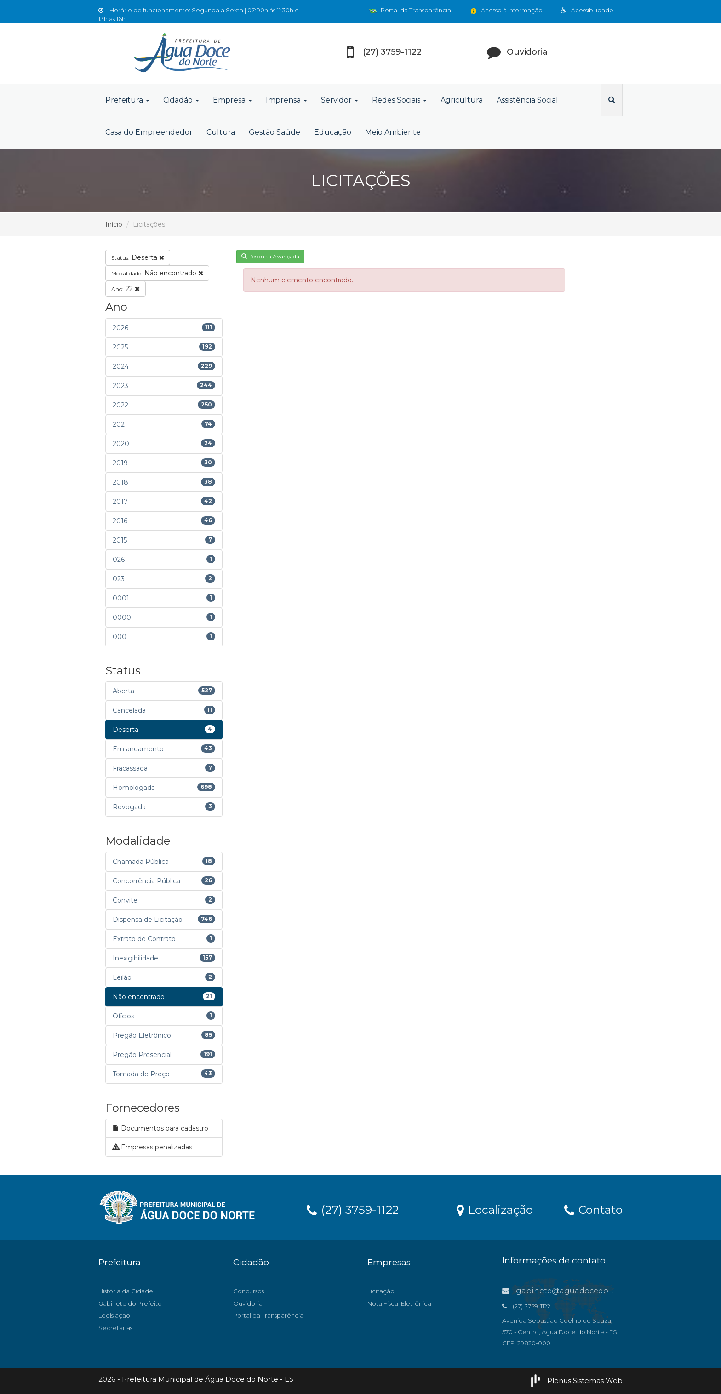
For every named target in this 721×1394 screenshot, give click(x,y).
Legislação (114, 1315)
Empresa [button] (232, 100)
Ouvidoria (248, 1303)
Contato (593, 1209)
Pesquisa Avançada (270, 256)
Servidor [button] (339, 100)
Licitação (381, 1291)
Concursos (248, 1291)
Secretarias (115, 1327)
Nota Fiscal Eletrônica (399, 1303)
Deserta (137, 257)
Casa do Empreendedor (149, 132)
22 (125, 289)
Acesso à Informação (506, 10)
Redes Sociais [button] (399, 100)
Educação (332, 132)
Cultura (220, 132)
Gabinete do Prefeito (130, 1303)
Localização (495, 1209)
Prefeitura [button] (127, 100)
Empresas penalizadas (152, 1147)
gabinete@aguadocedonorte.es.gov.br (583, 1290)
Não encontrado (157, 273)
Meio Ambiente (393, 132)
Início (113, 224)
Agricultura (462, 100)
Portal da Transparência (410, 10)
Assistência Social (527, 100)
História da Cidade (125, 1291)
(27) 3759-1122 (353, 1209)
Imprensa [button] (286, 100)
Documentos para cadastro (160, 1128)
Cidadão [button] (181, 100)
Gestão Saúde (274, 132)
